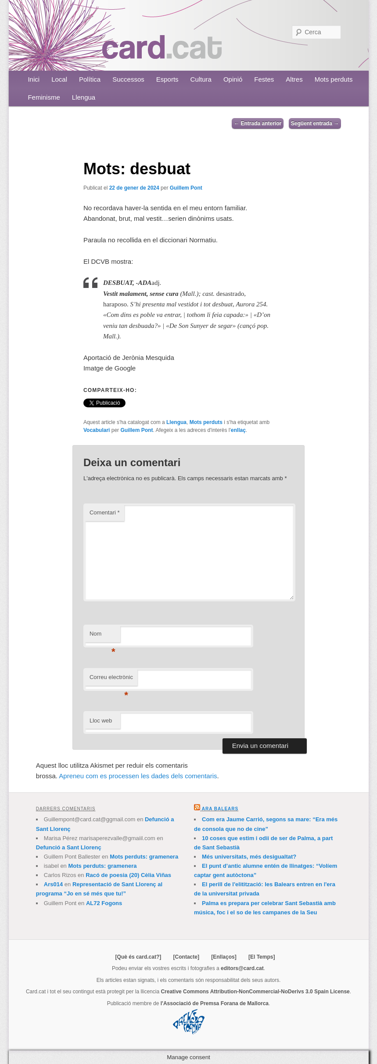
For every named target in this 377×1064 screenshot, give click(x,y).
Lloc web (101, 720)
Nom (102, 636)
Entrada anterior (257, 123)
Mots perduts (334, 79)
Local (59, 79)
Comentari (105, 512)
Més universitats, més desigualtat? (249, 856)
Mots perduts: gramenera (144, 856)
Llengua (83, 97)
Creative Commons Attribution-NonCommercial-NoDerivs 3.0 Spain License (255, 992)
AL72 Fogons (104, 903)
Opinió (232, 79)
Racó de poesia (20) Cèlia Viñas (128, 875)
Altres (294, 79)
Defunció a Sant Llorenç (68, 847)
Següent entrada (315, 123)
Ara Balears (220, 808)
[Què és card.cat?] (138, 957)
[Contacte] (186, 957)
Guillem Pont (186, 188)
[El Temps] (261, 957)
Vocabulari (96, 430)
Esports (167, 79)
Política (90, 79)
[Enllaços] (223, 957)
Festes (264, 79)
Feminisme (44, 97)
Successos (128, 79)
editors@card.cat (242, 968)
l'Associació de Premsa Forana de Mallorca (215, 1003)
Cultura (201, 79)
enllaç (238, 430)
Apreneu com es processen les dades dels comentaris (138, 776)
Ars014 (53, 884)
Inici (33, 79)
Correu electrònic (111, 680)
